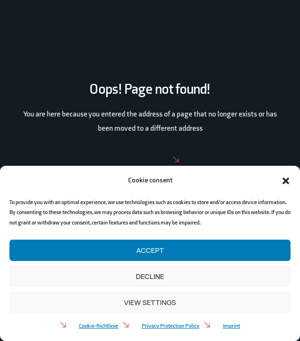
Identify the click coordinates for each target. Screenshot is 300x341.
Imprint (231, 326)
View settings (150, 302)
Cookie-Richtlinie (98, 326)
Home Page (150, 160)
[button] (286, 180)
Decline (150, 276)
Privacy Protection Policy (170, 326)
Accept (150, 250)
